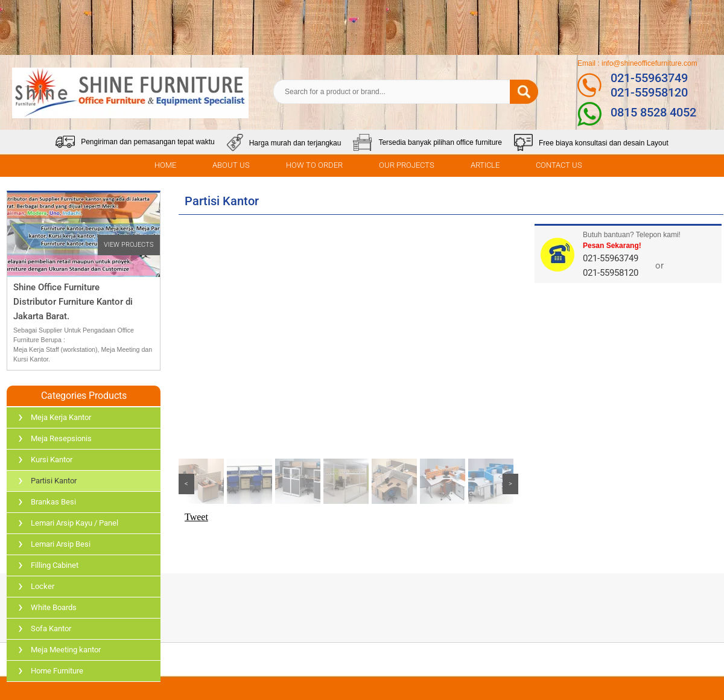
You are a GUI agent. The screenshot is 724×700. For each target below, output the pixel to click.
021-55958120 (649, 92)
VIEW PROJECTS (129, 245)
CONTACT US (559, 165)
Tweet (196, 517)
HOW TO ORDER (314, 165)
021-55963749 (649, 78)
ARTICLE (485, 165)
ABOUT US (231, 165)
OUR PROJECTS (406, 165)
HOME (165, 165)
